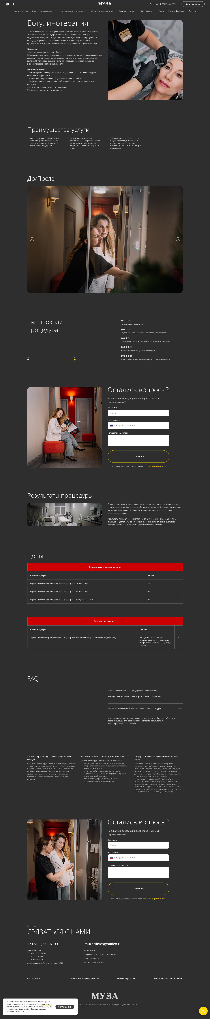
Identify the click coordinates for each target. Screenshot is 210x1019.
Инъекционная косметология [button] (73, 11)
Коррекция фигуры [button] (127, 11)
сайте (179, 789)
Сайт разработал (168, 978)
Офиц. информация (176, 11)
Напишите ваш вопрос (118, 433)
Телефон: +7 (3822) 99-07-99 (162, 4)
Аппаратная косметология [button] (102, 11)
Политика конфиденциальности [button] (84, 978)
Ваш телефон (114, 420)
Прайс (161, 11)
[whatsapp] (7, 4)
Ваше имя (112, 407)
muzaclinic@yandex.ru (103, 943)
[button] (193, 4)
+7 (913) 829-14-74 (168, 792)
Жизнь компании (21, 11)
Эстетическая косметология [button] (43, 11)
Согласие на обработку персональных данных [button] (29, 1005)
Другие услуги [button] (147, 11)
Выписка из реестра (126, 978)
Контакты (192, 11)
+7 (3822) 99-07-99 (42, 943)
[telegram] (13, 4)
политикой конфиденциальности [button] (155, 466)
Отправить (138, 456)
